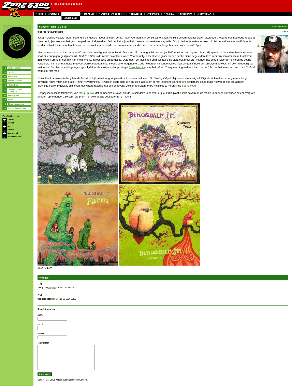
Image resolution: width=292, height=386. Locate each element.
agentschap (204, 14)
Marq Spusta (86, 92)
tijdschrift (186, 14)
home (40, 14)
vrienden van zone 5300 (113, 14)
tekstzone (154, 14)
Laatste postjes (14, 68)
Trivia (10, 100)
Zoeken (11, 119)
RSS (9, 126)
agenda (170, 14)
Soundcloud (189, 85)
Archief (11, 72)
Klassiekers (13, 85)
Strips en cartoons (16, 104)
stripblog (89, 14)
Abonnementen (14, 137)
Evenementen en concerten (15, 90)
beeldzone (136, 14)
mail (54, 287)
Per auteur (12, 76)
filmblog (54, 14)
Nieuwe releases (15, 81)
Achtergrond (13, 95)
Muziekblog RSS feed (17, 108)
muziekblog (71, 18)
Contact (11, 130)
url (49, 287)
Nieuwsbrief (13, 133)
